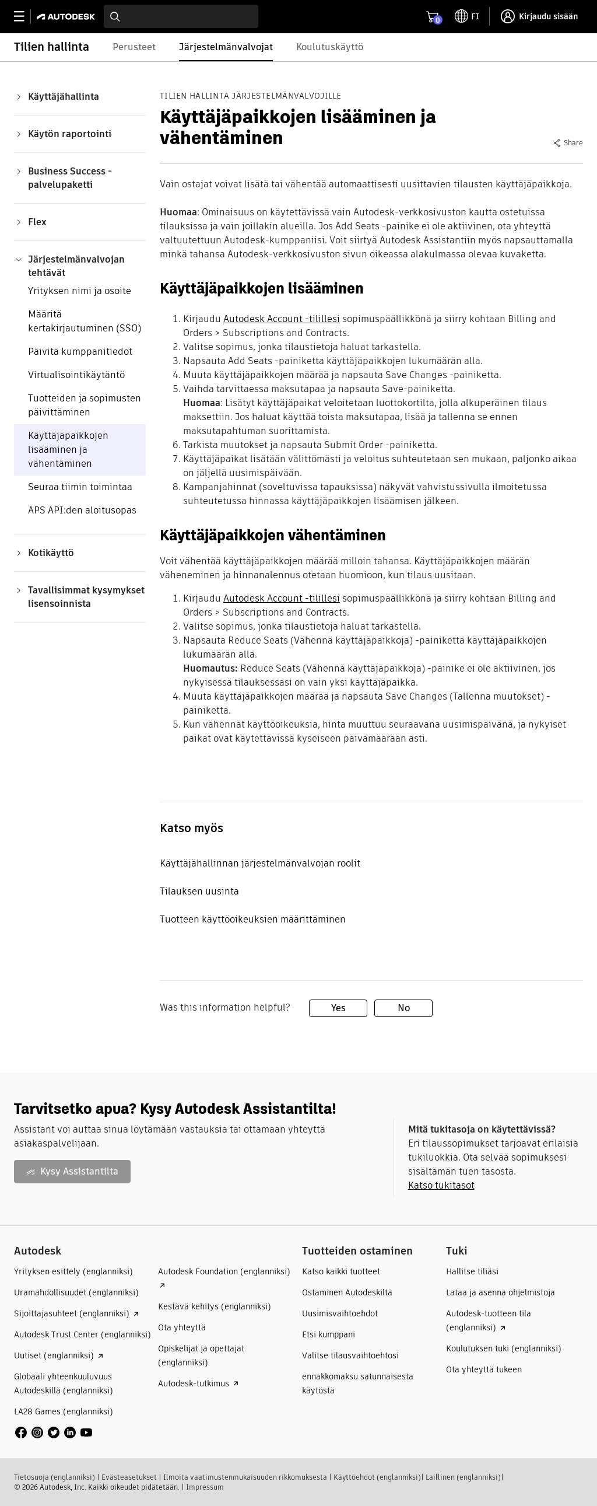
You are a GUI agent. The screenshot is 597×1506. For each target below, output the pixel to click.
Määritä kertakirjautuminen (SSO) (84, 321)
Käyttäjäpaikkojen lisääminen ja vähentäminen (68, 449)
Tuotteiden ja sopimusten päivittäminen (84, 405)
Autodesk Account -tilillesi (281, 319)
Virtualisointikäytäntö (76, 375)
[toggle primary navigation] (25, 16)
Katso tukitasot (441, 1185)
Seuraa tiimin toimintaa (80, 487)
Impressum (205, 1487)
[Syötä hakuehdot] (181, 16)
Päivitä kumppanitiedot (80, 351)
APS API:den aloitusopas (82, 510)
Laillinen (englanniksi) (463, 1477)
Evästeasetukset (129, 1477)
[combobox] (181, 16)
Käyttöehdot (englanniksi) (377, 1477)
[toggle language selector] (466, 16)
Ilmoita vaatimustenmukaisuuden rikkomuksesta (245, 1477)
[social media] (53, 1432)
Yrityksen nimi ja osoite (79, 291)
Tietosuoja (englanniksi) (54, 1477)
